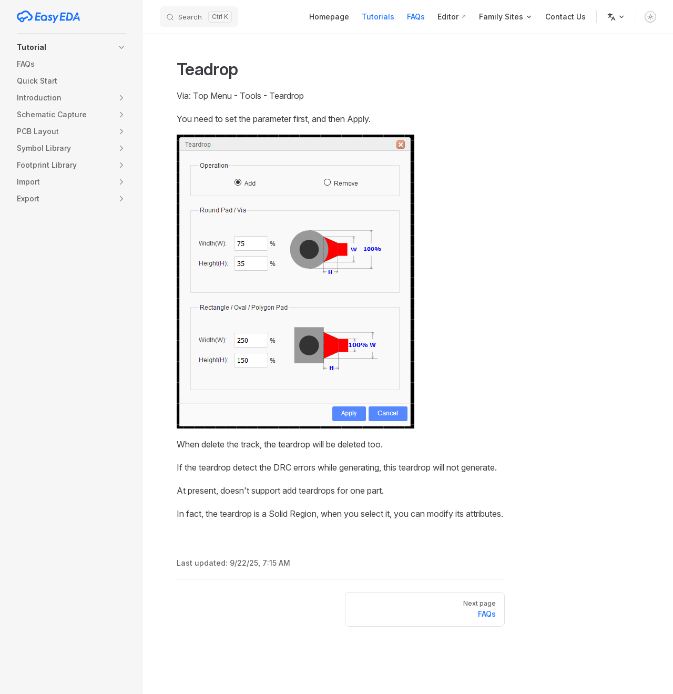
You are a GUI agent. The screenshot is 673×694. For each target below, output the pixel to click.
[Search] (199, 16)
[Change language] (616, 17)
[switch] (650, 17)
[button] (71, 47)
